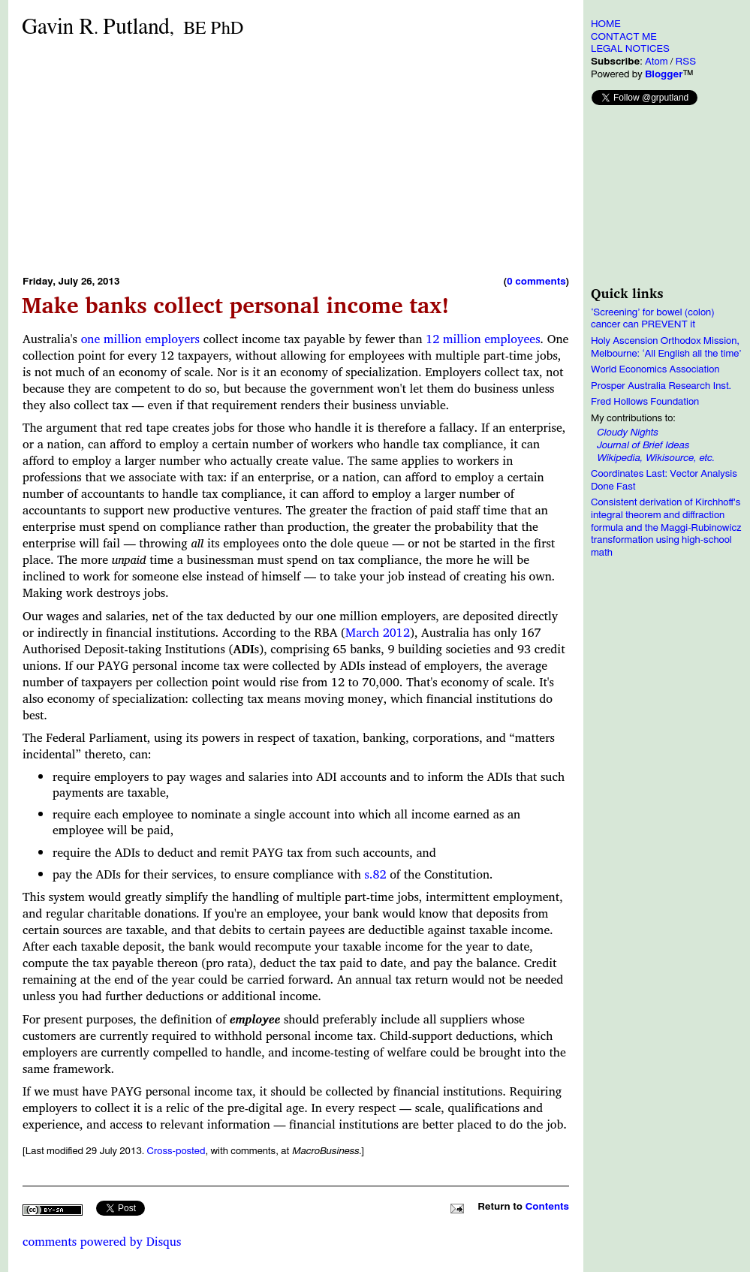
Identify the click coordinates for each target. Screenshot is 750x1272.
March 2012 (377, 632)
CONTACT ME (624, 37)
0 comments (536, 281)
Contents (547, 1206)
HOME (606, 24)
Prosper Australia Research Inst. (661, 386)
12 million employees (483, 338)
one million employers (140, 338)
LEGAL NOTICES (630, 49)
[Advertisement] (250, 156)
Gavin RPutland (132, 27)
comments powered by (102, 1241)
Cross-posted (175, 1151)
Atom (656, 61)
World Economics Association (655, 369)
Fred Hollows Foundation (645, 401)
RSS (686, 61)
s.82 (376, 874)
